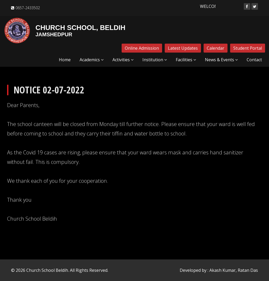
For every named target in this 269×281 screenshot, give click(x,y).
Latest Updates (183, 48)
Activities (122, 60)
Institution (154, 60)
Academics (92, 60)
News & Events (221, 60)
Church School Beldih (47, 270)
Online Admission (142, 48)
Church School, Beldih (64, 30)
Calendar (215, 48)
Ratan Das (248, 270)
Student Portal (247, 48)
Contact (254, 60)
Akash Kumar (222, 270)
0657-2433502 (27, 7)
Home (65, 60)
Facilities (186, 60)
